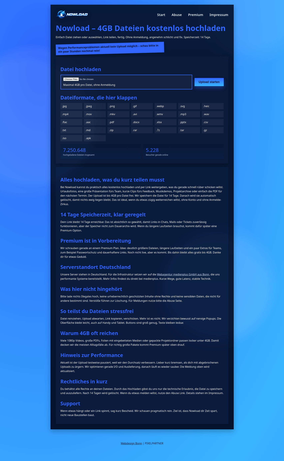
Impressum (219, 14)
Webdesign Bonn (131, 443)
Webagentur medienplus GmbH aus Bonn (183, 274)
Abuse (177, 14)
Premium (195, 14)
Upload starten (209, 82)
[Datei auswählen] (103, 79)
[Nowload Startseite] (72, 14)
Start (161, 14)
